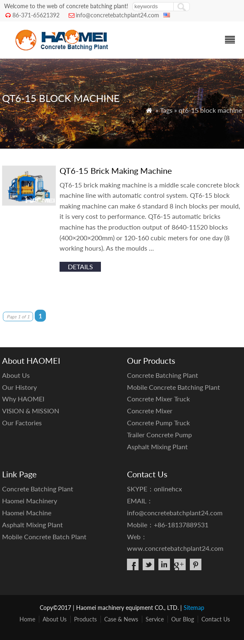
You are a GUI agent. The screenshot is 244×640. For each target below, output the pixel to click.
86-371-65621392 (36, 15)
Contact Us (215, 619)
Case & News (121, 619)
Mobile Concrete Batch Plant (44, 536)
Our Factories (22, 423)
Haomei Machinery (29, 501)
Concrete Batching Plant (162, 375)
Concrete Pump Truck (158, 423)
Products (85, 619)
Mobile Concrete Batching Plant (173, 387)
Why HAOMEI (23, 399)
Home (27, 619)
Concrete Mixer (149, 411)
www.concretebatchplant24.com (175, 548)
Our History (19, 387)
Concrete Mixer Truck (158, 399)
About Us (16, 375)
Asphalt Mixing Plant (157, 446)
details (80, 266)
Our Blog (182, 619)
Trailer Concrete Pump (159, 435)
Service (155, 619)
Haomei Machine (26, 513)
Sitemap (194, 607)
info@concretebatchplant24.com (117, 15)
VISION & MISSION (30, 411)
